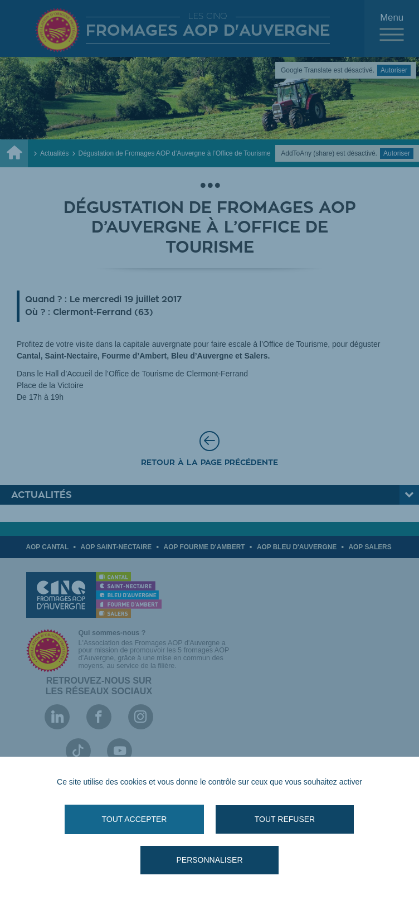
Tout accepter (134, 819)
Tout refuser (285, 819)
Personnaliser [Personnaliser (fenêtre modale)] (209, 859)
